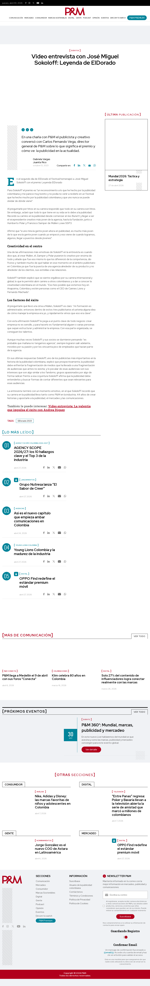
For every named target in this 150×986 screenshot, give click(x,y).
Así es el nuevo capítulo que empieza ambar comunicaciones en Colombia (32, 519)
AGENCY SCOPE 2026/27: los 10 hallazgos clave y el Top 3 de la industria (34, 454)
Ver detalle (91, 749)
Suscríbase (74, 881)
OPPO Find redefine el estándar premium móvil (37, 582)
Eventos (105, 18)
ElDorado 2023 (25, 421)
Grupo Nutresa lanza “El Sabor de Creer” (38, 486)
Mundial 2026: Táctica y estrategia (124, 178)
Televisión (118, 792)
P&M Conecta (10, 671)
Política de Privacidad (79, 899)
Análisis (40, 792)
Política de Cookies (78, 903)
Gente (79, 18)
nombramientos (44, 840)
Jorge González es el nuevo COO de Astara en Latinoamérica (51, 849)
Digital (71, 18)
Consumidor (41, 18)
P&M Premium (136, 17)
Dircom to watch (118, 18)
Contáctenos (76, 891)
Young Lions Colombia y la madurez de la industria (34, 552)
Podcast (87, 18)
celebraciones (60, 671)
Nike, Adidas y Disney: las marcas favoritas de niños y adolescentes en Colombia (53, 801)
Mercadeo (29, 18)
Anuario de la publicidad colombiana (80, 886)
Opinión (96, 18)
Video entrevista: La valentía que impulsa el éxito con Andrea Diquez (49, 408)
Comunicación (16, 18)
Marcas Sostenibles (57, 18)
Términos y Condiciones (81, 895)
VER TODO (139, 636)
